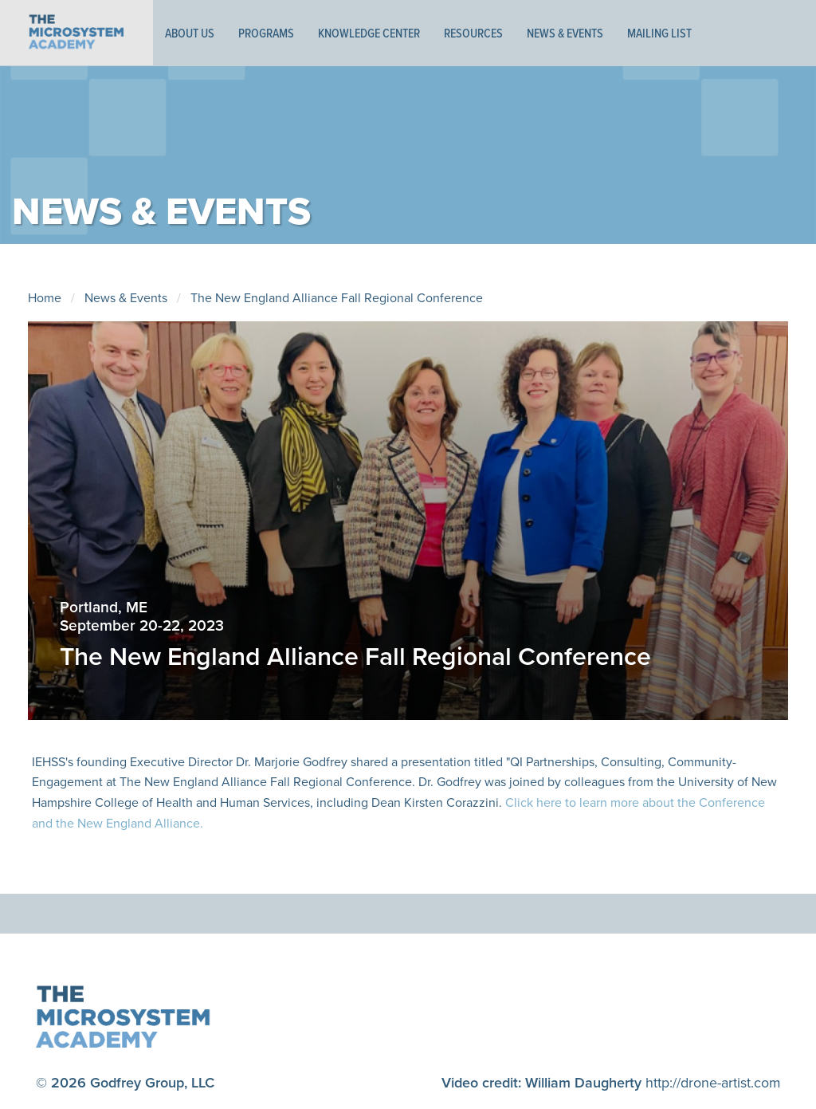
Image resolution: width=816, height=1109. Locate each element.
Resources (473, 32)
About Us (189, 32)
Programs (266, 32)
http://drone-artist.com (712, 1082)
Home (44, 298)
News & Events (565, 32)
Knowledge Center (369, 32)
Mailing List (659, 32)
